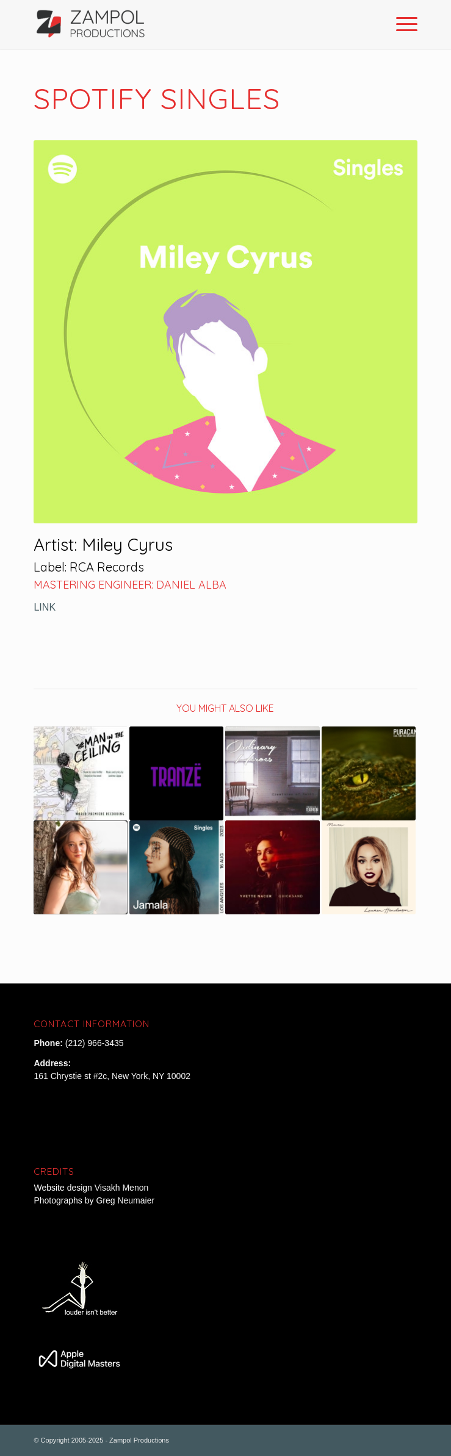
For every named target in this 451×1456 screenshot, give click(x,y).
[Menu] (400, 24)
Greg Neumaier (125, 1200)
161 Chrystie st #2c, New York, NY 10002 (112, 1076)
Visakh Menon (123, 1187)
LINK (45, 606)
